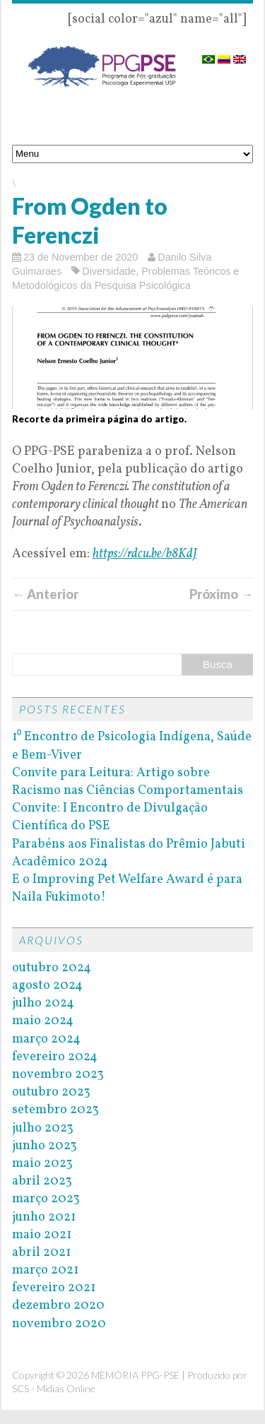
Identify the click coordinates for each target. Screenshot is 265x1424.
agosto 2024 (47, 986)
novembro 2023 (58, 1075)
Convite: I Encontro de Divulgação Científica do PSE (110, 817)
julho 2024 (43, 1003)
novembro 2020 (59, 1324)
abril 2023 (42, 1181)
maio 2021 (41, 1235)
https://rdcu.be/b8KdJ (145, 554)
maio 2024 (42, 1021)
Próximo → (221, 594)
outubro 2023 (51, 1092)
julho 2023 (42, 1128)
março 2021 (45, 1270)
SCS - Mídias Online (53, 1388)
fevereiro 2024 (55, 1057)
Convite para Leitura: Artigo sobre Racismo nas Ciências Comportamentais (127, 782)
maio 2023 (42, 1164)
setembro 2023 (55, 1110)
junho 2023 (44, 1146)
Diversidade (109, 271)
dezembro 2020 (58, 1306)
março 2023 (46, 1199)
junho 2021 (44, 1217)
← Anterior (45, 594)
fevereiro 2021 (53, 1288)
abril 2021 (41, 1253)
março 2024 (46, 1039)
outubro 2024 (51, 968)
